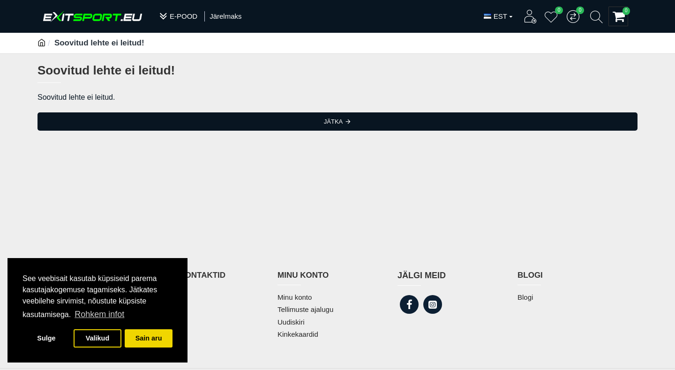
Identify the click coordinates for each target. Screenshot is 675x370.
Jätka (333, 121)
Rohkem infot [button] (99, 314)
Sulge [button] (46, 338)
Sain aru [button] (148, 338)
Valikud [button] (97, 338)
